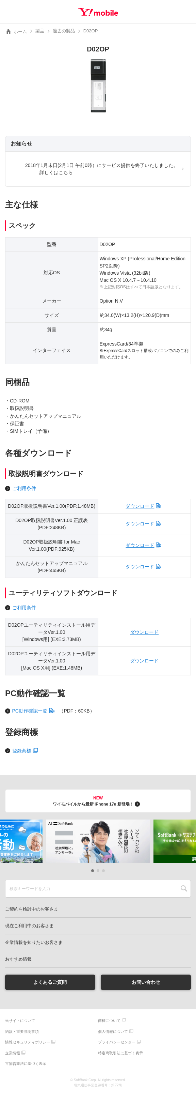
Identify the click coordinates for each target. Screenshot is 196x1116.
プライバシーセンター (116, 1042)
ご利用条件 (24, 488)
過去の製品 (64, 30)
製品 (39, 30)
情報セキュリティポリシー (27, 1042)
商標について (109, 1021)
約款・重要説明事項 (22, 1031)
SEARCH (184, 888)
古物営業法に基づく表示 (25, 1063)
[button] (92, 870)
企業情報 (12, 1053)
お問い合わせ (146, 982)
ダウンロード (140, 506)
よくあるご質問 (50, 982)
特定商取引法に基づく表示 (120, 1053)
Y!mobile (98, 11)
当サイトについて (20, 1021)
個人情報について (113, 1031)
